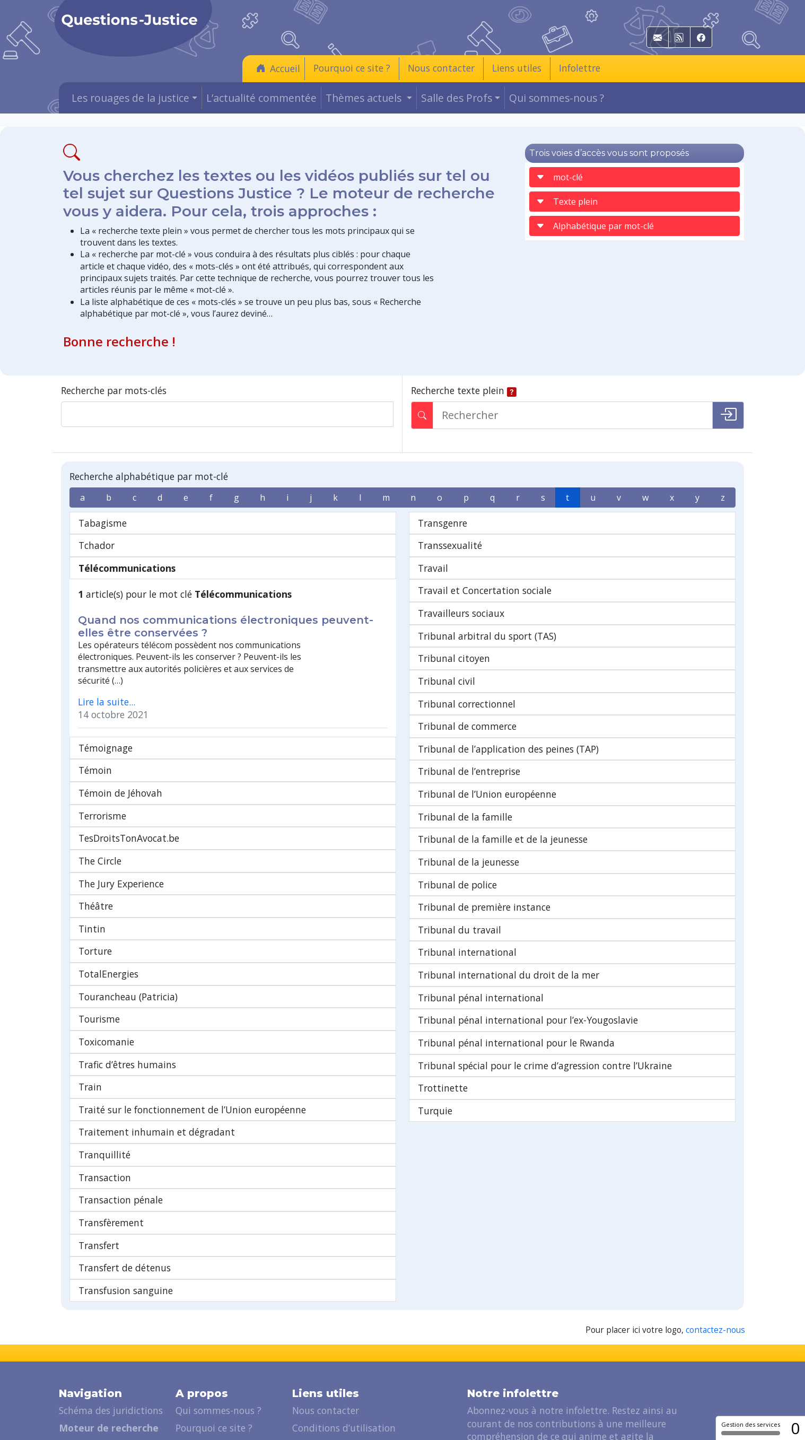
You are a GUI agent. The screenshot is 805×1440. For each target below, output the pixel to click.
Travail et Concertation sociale (485, 590)
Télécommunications (127, 568)
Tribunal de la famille (465, 816)
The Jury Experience (121, 817)
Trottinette (443, 1087)
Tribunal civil (446, 681)
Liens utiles (516, 68)
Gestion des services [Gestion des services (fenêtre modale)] (750, 1427)
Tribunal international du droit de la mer (508, 974)
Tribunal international (467, 952)
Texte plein (567, 201)
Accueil (278, 68)
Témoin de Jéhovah (120, 727)
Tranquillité (104, 1089)
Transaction (104, 1111)
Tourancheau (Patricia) (128, 930)
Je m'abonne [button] (504, 1409)
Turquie (435, 1110)
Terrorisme (102, 750)
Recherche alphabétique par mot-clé (148, 476)
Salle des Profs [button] (456, 98)
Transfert (98, 1179)
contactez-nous (715, 1264)
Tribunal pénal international (481, 997)
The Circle (99, 795)
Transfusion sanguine (125, 1224)
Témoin (95, 705)
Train (90, 1021)
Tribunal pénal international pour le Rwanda (516, 1042)
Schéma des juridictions (111, 1345)
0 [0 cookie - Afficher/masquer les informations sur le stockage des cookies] (795, 1428)
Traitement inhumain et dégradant (156, 1066)
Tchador (96, 545)
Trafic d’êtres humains (127, 998)
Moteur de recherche (109, 1362)
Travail (433, 568)
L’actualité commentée (261, 98)
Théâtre (95, 840)
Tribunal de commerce (467, 726)
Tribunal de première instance (484, 907)
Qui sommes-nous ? (556, 98)
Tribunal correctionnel (466, 703)
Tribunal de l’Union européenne (487, 794)
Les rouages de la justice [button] (130, 98)
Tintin (92, 863)
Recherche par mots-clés (114, 390)
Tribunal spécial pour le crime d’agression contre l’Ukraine (545, 1065)
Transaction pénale (120, 1134)
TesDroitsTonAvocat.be (128, 772)
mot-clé (559, 177)
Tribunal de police (457, 884)
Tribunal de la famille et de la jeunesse (503, 839)
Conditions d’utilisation (344, 1362)
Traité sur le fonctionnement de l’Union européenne (192, 1043)
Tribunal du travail (459, 929)
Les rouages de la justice (112, 1379)
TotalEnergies (108, 908)
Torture (95, 885)
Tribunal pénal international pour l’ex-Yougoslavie (528, 1020)
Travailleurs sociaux (461, 613)
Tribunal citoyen (454, 658)
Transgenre (442, 523)
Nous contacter (441, 68)
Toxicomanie (106, 976)
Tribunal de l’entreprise (469, 771)
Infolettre (579, 68)
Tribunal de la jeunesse (468, 862)
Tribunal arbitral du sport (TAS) (487, 636)
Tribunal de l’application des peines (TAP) (508, 749)
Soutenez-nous (208, 1379)
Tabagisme (102, 523)
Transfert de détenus (124, 1202)
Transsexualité (450, 545)
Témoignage (105, 682)
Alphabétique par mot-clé (595, 226)
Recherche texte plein (457, 390)
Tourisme (99, 953)
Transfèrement (111, 1156)
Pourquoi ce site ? (351, 68)
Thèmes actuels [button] (365, 98)
